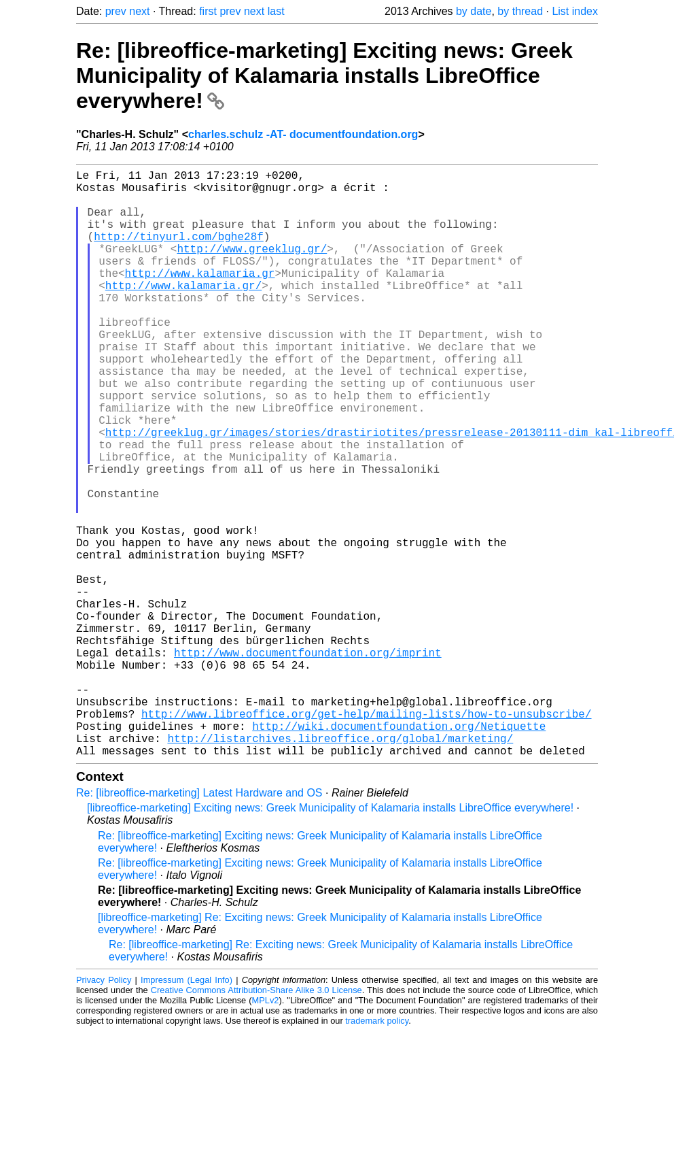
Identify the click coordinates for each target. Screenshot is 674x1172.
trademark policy (376, 1151)
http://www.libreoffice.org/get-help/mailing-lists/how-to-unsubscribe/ (366, 835)
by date (473, 11)
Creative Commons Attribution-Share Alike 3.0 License (256, 1121)
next (139, 11)
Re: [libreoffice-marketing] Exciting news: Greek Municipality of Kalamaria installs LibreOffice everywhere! (324, 75)
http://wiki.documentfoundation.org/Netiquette (399, 850)
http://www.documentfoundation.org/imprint (308, 761)
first (208, 11)
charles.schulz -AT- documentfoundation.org (303, 134)
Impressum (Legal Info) (186, 1110)
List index (575, 11)
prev (115, 11)
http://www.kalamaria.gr (200, 297)
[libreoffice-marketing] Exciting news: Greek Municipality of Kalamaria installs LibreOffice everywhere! (330, 938)
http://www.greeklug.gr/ (252, 267)
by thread (520, 11)
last (276, 11)
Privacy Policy (103, 1110)
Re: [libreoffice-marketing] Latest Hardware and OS (199, 923)
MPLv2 (265, 1131)
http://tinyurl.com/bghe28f (179, 252)
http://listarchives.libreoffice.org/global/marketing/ (340, 865)
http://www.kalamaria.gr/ (183, 312)
